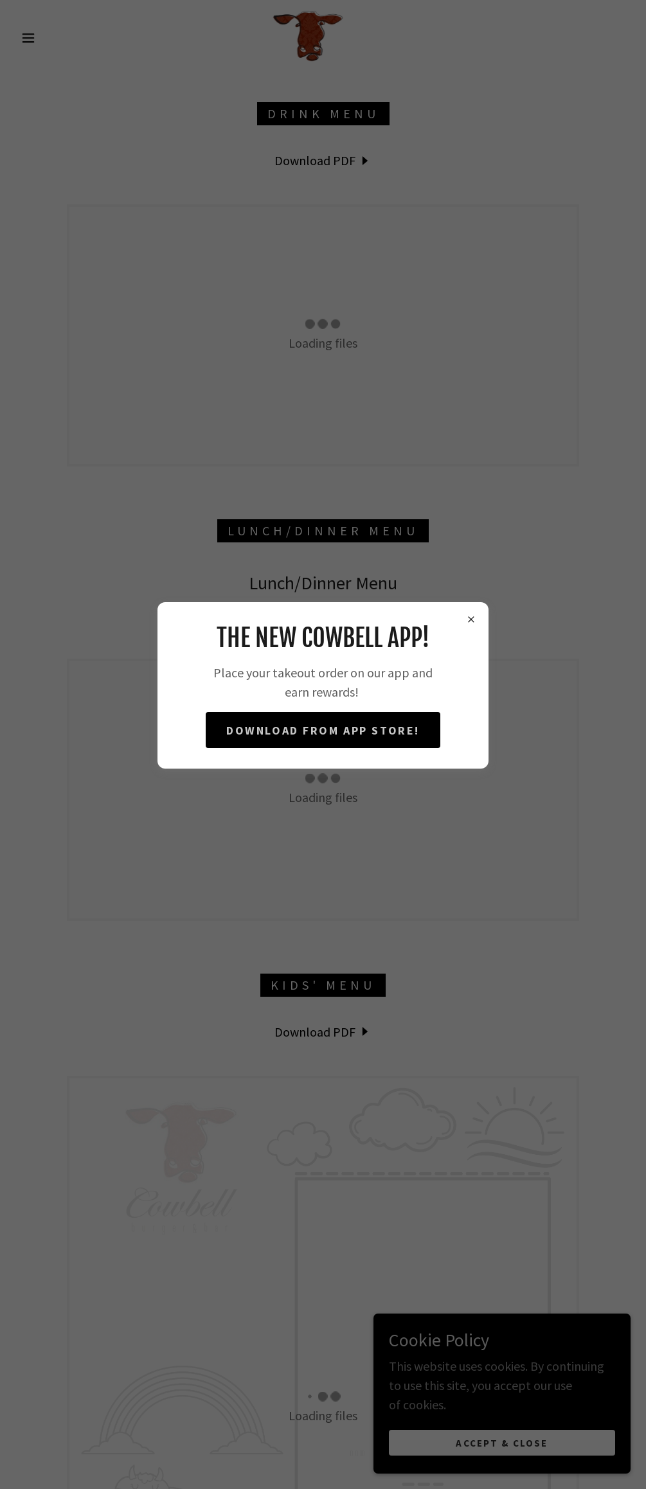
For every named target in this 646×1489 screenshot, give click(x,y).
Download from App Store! (323, 730)
